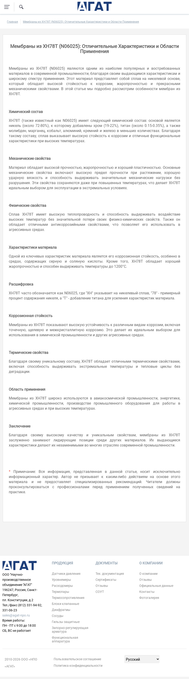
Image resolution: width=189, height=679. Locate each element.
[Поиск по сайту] (21, 7)
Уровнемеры (61, 580)
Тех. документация (110, 573)
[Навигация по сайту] (7, 7)
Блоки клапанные (65, 604)
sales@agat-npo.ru (16, 615)
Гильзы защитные (66, 622)
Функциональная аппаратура (65, 639)
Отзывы (102, 586)
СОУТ (100, 592)
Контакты (147, 592)
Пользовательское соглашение (77, 659)
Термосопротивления (68, 598)
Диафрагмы (61, 610)
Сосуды (57, 616)
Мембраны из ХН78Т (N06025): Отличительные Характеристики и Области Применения (81, 21)
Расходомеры (62, 586)
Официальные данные (156, 586)
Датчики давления (66, 573)
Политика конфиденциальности (78, 665)
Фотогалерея (149, 598)
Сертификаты (106, 580)
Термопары (60, 592)
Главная (12, 21)
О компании (148, 573)
